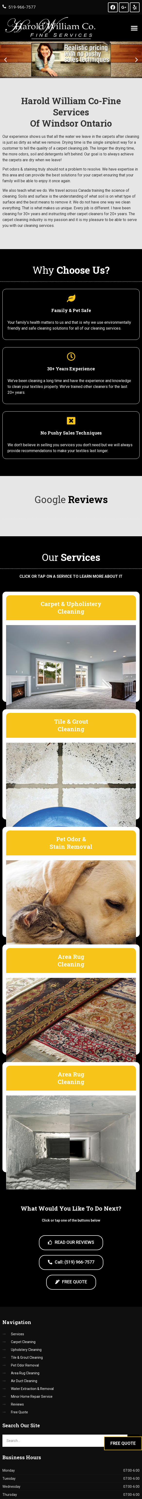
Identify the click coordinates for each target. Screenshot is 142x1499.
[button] (134, 28)
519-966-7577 (22, 7)
